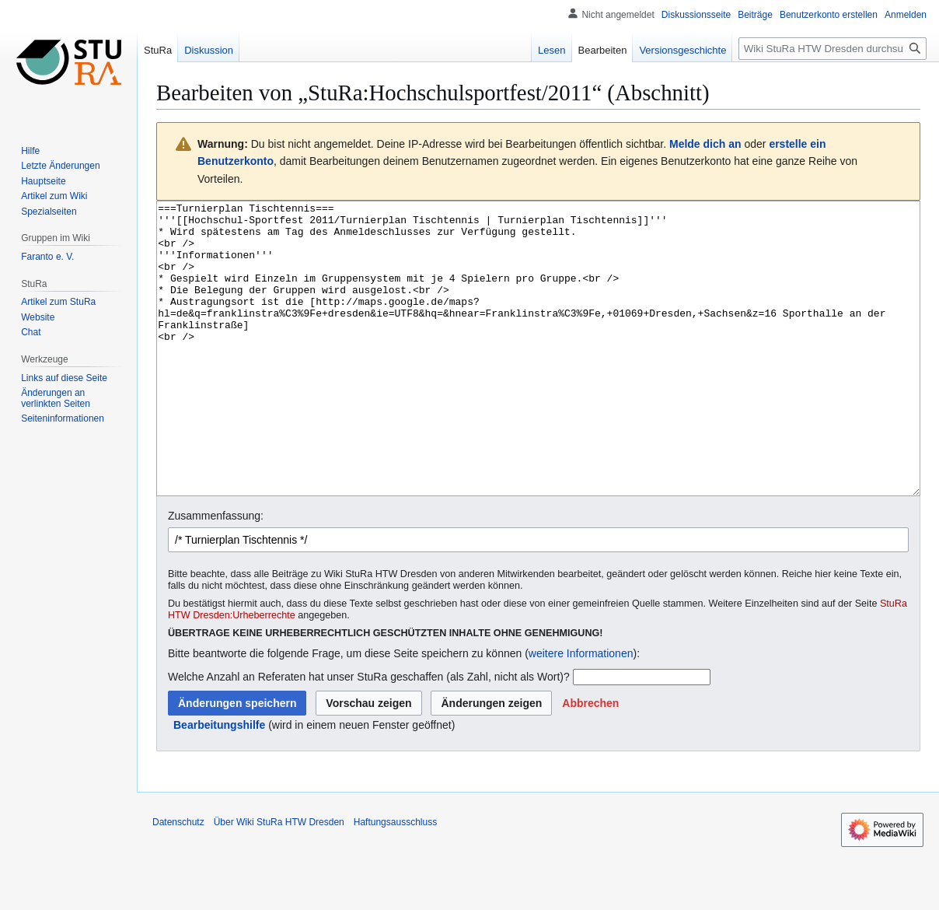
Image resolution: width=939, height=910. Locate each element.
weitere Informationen (581, 711)
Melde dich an (705, 144)
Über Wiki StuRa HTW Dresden (279, 880)
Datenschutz (178, 880)
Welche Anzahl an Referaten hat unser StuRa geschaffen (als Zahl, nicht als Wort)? (369, 735)
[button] (590, 761)
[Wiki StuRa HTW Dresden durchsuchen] (832, 48)
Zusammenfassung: (216, 574)
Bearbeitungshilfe (219, 783)
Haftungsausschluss (395, 880)
